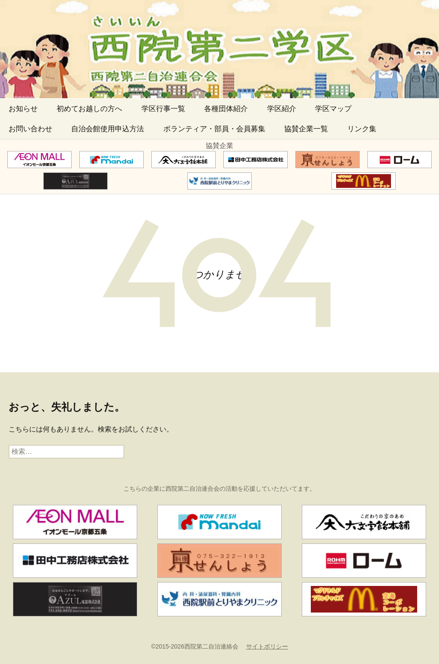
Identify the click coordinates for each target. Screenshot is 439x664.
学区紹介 (281, 109)
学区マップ (333, 109)
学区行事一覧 (163, 109)
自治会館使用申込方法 (107, 129)
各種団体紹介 (226, 109)
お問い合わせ (30, 129)
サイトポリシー (267, 646)
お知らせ (23, 109)
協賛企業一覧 (306, 129)
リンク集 (361, 129)
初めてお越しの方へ (89, 109)
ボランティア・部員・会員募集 (214, 129)
